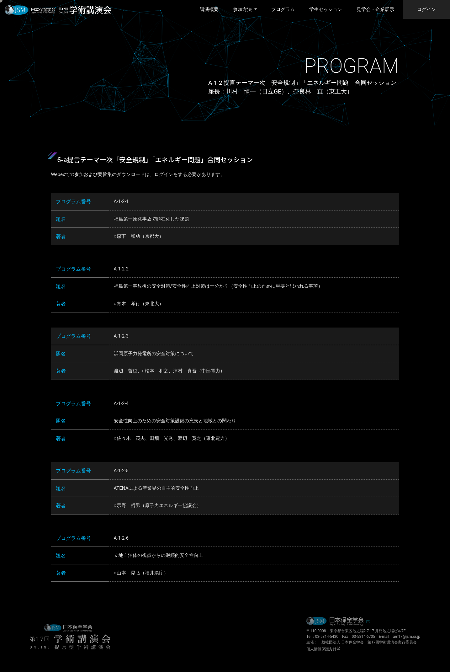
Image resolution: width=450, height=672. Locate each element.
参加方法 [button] (243, 9)
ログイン (426, 9)
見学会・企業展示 (375, 9)
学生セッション (325, 9)
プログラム (283, 9)
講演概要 (209, 9)
